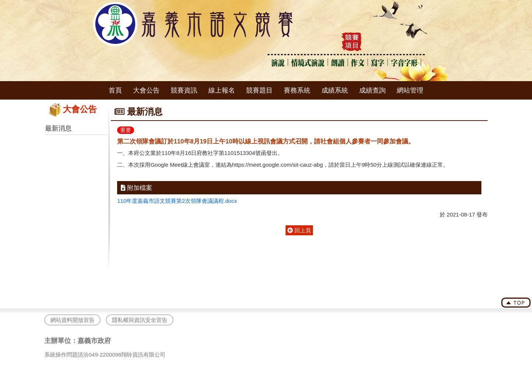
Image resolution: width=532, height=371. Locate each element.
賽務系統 (297, 90)
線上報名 (221, 90)
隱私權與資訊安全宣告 (139, 320)
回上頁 (299, 230)
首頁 (115, 90)
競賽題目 (259, 90)
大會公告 (146, 90)
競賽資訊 (184, 90)
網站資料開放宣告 (72, 320)
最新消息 (58, 128)
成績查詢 (372, 90)
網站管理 (410, 90)
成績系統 (334, 90)
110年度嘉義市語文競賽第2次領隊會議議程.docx (177, 201)
